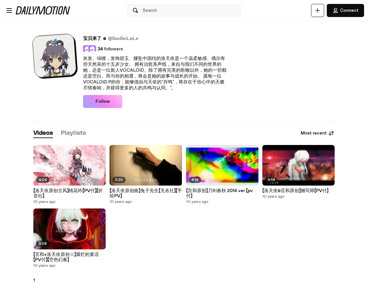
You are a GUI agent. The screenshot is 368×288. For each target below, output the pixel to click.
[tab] (43, 133)
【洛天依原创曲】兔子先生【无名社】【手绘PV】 (146, 193)
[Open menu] (9, 10)
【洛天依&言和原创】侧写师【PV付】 (295, 190)
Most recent (318, 133)
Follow (103, 101)
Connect (345, 10)
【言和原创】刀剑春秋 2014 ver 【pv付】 (219, 193)
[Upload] (317, 10)
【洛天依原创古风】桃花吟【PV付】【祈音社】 (68, 193)
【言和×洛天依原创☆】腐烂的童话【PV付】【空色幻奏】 (66, 257)
